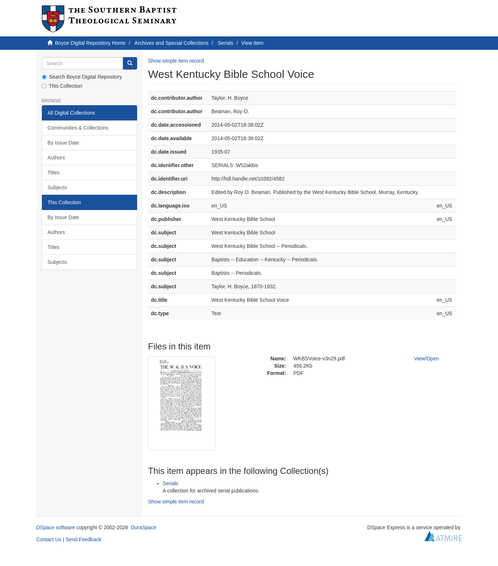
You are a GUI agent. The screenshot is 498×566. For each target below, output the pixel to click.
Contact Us (48, 539)
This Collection (62, 86)
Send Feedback (83, 539)
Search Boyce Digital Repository (82, 77)
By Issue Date (63, 143)
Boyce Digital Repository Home (90, 43)
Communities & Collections (78, 128)
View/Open (426, 358)
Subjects (57, 187)
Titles (54, 172)
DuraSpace (143, 527)
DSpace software (55, 527)
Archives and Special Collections (171, 43)
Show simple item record (176, 61)
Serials (226, 43)
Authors (56, 158)
